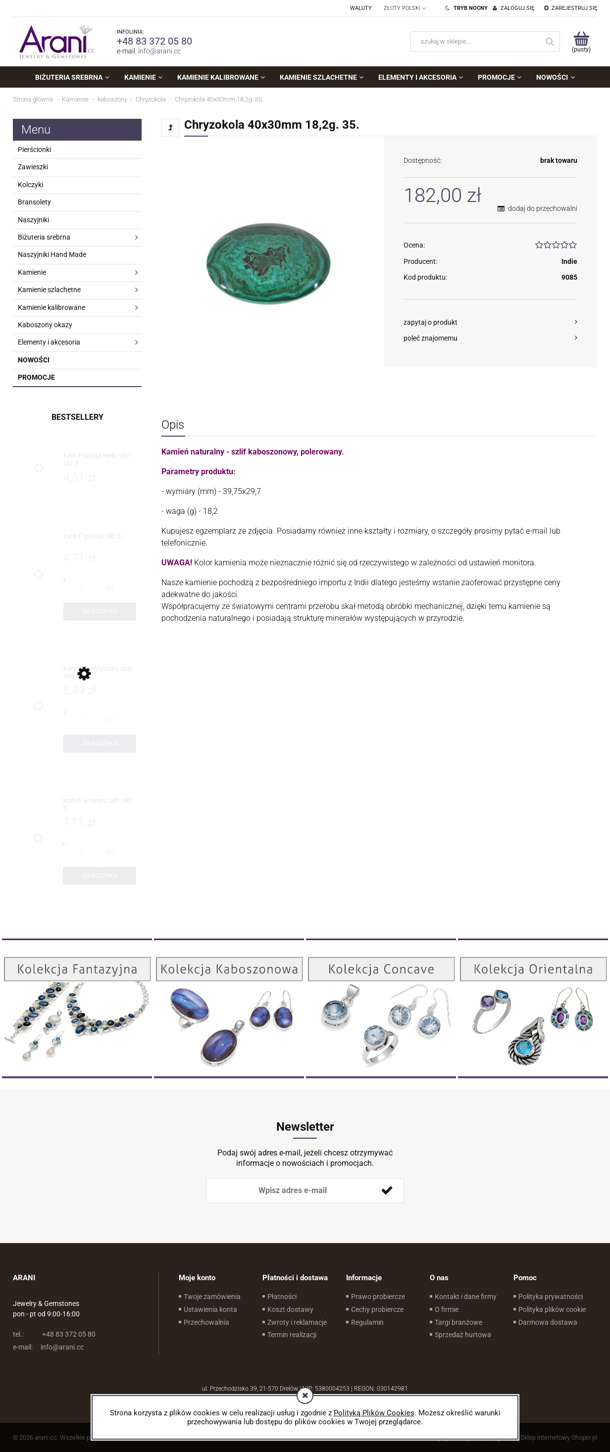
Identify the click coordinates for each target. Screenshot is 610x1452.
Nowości (34, 360)
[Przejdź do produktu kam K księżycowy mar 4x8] (99, 672)
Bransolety (34, 202)
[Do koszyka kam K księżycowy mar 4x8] (99, 743)
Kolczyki (30, 185)
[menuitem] (72, 77)
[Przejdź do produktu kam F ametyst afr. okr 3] (99, 804)
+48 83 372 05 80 (154, 41)
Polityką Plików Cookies (374, 1412)
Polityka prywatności (550, 1297)
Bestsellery (77, 417)
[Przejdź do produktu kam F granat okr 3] (99, 540)
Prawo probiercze (378, 1297)
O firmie (446, 1309)
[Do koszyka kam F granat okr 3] (99, 611)
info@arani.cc (159, 51)
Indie (569, 261)
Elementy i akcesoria (49, 342)
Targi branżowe (458, 1322)
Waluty (361, 8)
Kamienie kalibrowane (51, 307)
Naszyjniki (33, 220)
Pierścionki (34, 149)
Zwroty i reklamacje (297, 1322)
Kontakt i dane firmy (466, 1297)
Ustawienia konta (210, 1309)
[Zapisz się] (386, 1190)
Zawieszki (33, 167)
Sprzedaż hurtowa (463, 1335)
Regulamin (367, 1322)
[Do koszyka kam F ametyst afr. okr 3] (99, 876)
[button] (490, 322)
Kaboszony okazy (45, 325)
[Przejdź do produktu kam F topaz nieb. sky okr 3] (99, 459)
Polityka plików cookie (552, 1309)
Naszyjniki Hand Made (52, 254)
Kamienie (32, 272)
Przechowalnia (206, 1322)
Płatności (282, 1297)
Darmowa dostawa (547, 1322)
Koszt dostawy (290, 1309)
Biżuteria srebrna (44, 237)
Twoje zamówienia (212, 1297)
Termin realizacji (291, 1335)
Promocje (36, 377)
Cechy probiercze (377, 1309)
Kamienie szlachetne (49, 290)
